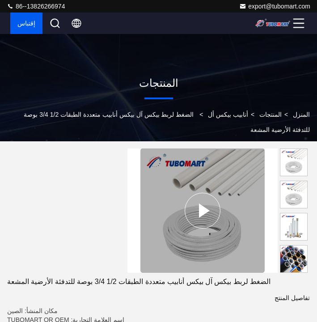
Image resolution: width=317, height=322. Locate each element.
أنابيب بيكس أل (228, 114)
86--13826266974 (36, 6)
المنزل (301, 114)
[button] (296, 269)
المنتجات (270, 114)
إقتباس (26, 23)
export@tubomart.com (274, 6)
